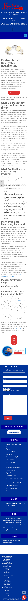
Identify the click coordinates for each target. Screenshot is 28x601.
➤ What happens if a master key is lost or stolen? (13, 285)
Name (4, 375)
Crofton (7, 569)
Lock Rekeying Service (7, 595)
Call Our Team (14, 93)
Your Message (7, 394)
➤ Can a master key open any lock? (9, 286)
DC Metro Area (22, 301)
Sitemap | (6, 598)
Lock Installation (7, 581)
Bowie (7, 568)
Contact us (18, 328)
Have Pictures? (7, 388)
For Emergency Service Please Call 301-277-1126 (14, 24)
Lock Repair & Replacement (7, 583)
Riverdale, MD (7, 566)
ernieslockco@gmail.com (19, 23)
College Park (7, 571)
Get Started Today (14, 340)
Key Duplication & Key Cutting (7, 592)
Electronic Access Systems (7, 589)
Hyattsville (7, 572)
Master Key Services (7, 587)
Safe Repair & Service (7, 586)
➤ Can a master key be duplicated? (9, 288)
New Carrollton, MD (7, 574)
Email (4, 379)
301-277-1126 (7, 23)
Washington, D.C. (5, 575)
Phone (4, 383)
